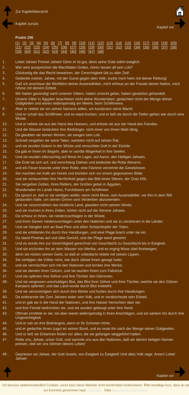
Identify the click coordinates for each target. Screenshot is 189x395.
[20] (174, 43)
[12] (100, 43)
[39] (18, 52)
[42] (46, 52)
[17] (146, 43)
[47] (91, 52)
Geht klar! (94, 390)
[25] (55, 47)
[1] (17, 43)
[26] (64, 47)
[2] (24, 43)
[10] (82, 43)
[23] (37, 47)
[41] (37, 52)
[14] (119, 43)
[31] (110, 47)
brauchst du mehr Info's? (130, 390)
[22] (28, 47)
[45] (73, 52)
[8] (67, 43)
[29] (91, 47)
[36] (155, 47)
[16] (137, 43)
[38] (174, 47)
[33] (128, 47)
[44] (64, 52)
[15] (128, 43)
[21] (18, 47)
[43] (55, 52)
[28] (82, 47)
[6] (53, 43)
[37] (164, 47)
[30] (100, 47)
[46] (82, 52)
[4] (39, 43)
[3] (32, 43)
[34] (137, 47)
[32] (119, 47)
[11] (91, 43)
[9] (74, 43)
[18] (155, 43)
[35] (146, 47)
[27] (73, 47)
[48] (100, 52)
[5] (46, 43)
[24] (46, 47)
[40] (28, 52)
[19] (164, 43)
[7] (60, 43)
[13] (110, 43)
